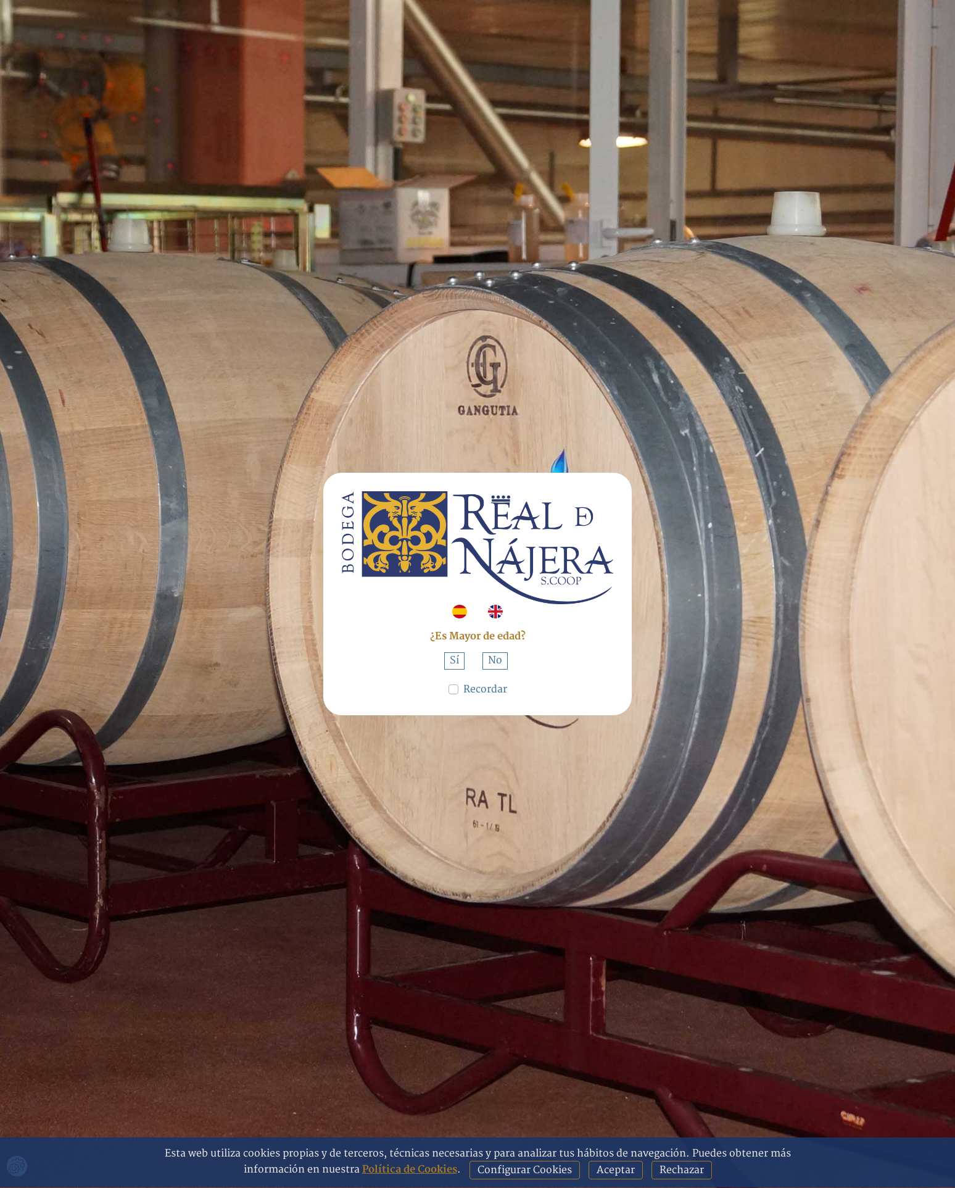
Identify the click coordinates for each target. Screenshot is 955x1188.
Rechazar (681, 1170)
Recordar (485, 689)
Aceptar (616, 1170)
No (495, 660)
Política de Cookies (409, 1169)
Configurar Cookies (524, 1170)
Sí (454, 660)
